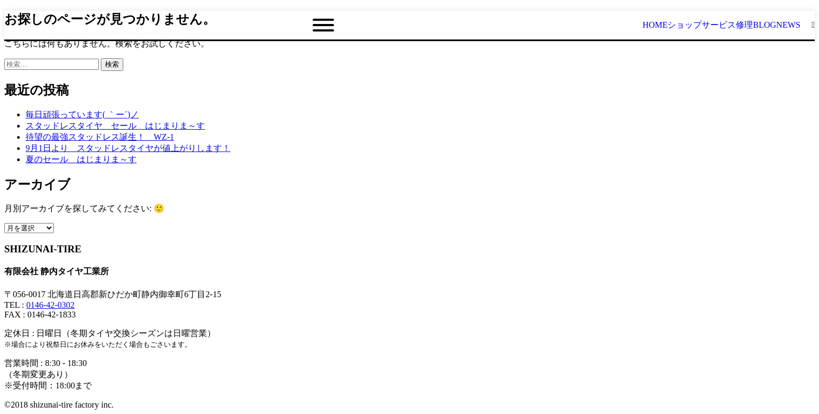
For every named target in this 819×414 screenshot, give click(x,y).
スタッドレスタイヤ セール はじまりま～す (115, 125)
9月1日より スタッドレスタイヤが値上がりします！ (128, 148)
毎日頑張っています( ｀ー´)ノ (82, 114)
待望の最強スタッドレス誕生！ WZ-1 (100, 136)
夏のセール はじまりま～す (81, 159)
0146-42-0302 (50, 304)
